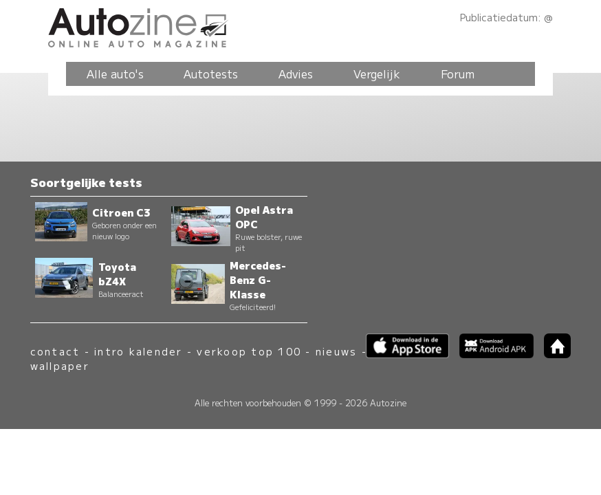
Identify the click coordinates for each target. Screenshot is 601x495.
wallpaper (59, 365)
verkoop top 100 (249, 351)
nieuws (336, 351)
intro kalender (138, 351)
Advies (295, 73)
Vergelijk (376, 73)
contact (55, 351)
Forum (457, 73)
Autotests (211, 73)
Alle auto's (115, 73)
